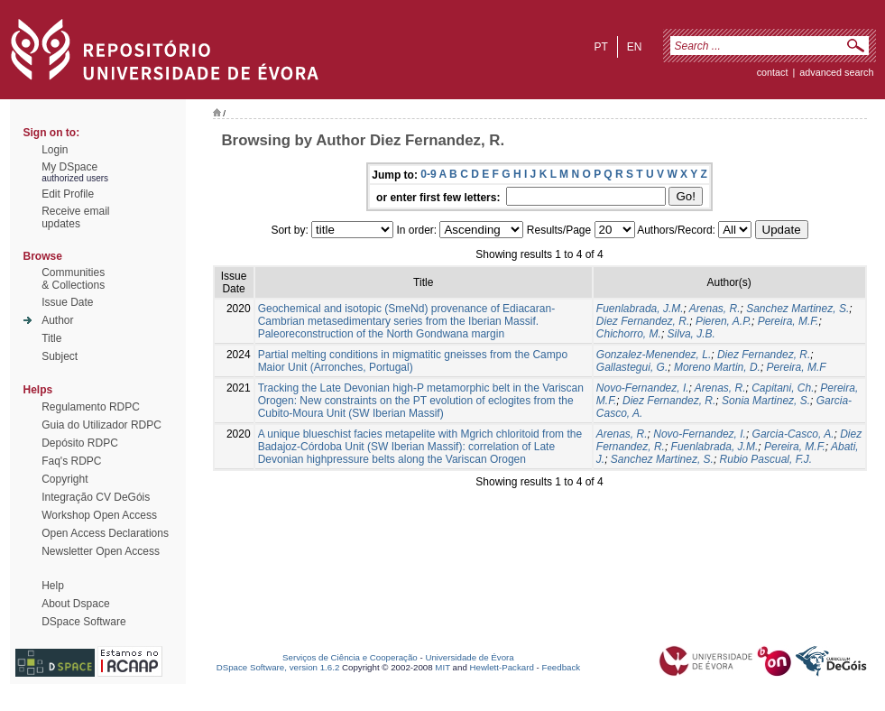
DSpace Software (83, 621)
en (634, 47)
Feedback (560, 667)
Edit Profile (67, 194)
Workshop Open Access (99, 515)
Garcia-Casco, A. (793, 434)
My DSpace (69, 167)
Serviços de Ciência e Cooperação (350, 657)
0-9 (428, 174)
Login (54, 149)
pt (600, 47)
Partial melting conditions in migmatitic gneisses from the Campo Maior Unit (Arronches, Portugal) (412, 361)
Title (51, 338)
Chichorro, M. (628, 334)
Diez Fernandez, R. (642, 321)
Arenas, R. (715, 308)
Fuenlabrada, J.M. (640, 308)
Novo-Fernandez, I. (642, 388)
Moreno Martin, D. (717, 367)
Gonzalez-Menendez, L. (653, 354)
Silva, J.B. (691, 334)
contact (772, 72)
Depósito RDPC (79, 443)
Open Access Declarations (105, 533)
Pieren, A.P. (723, 321)
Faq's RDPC (71, 461)
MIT (442, 667)
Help (52, 585)
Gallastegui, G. (632, 367)
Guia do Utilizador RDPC (101, 425)
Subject (59, 356)
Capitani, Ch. (782, 388)
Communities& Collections (73, 278)
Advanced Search (836, 72)
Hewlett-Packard (502, 667)
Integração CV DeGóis (95, 497)
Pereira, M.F (796, 367)
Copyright (64, 479)
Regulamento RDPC (90, 407)
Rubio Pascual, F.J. (766, 459)
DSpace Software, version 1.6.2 (278, 667)
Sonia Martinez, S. (766, 400)
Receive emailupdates (75, 217)
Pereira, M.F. (788, 321)
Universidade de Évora (469, 657)
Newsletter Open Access (100, 551)
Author (57, 320)
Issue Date (67, 302)
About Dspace (75, 603)
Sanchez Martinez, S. (797, 308)
